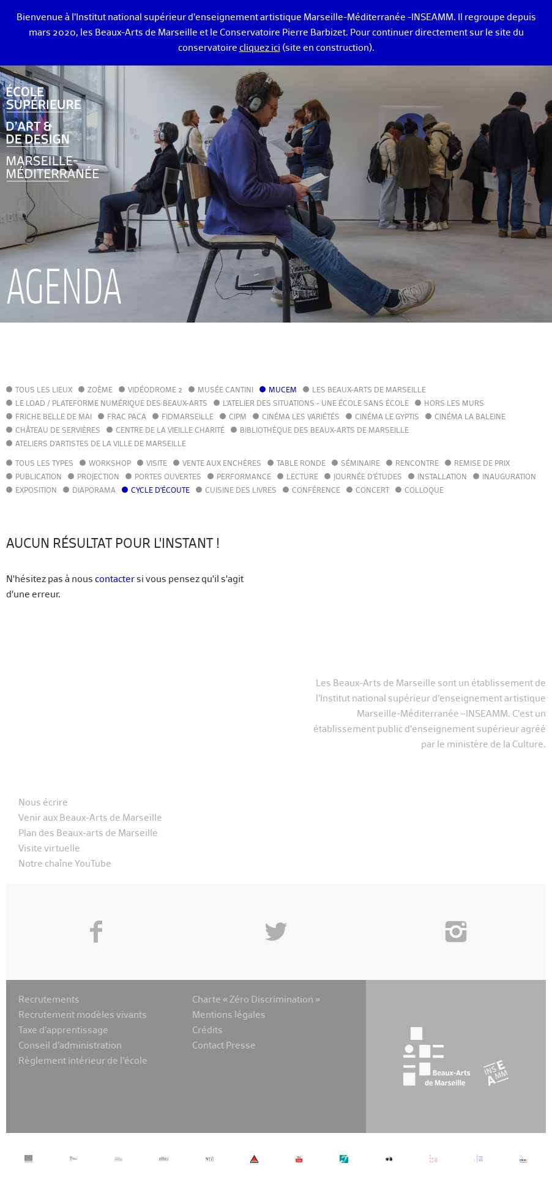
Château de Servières (57, 431)
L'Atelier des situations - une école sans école (316, 404)
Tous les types (44, 464)
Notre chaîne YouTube (64, 864)
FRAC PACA (126, 417)
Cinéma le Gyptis (387, 417)
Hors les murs (454, 404)
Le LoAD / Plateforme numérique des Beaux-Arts (111, 404)
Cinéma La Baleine (470, 417)
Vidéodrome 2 (155, 390)
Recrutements (49, 999)
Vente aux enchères (221, 464)
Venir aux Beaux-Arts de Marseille (90, 818)
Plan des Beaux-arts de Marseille (88, 833)
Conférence (316, 491)
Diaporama (94, 491)
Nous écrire (43, 802)
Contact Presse (224, 1045)
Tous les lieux (43, 390)
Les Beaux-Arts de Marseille (369, 390)
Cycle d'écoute (160, 491)
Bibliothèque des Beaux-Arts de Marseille (324, 431)
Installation (442, 477)
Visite (156, 464)
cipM (238, 417)
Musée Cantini (225, 390)
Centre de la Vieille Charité (170, 431)
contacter (115, 579)
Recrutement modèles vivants (82, 1015)
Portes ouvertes (168, 477)
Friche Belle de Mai (53, 417)
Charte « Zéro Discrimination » (256, 999)
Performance (244, 477)
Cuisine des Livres (241, 491)
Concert (372, 491)
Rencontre (417, 464)
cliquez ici (259, 48)
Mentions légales (229, 1015)
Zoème (100, 390)
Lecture (302, 477)
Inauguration (509, 477)
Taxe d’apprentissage (63, 1030)
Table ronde (301, 464)
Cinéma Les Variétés (301, 417)
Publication (38, 477)
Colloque (424, 491)
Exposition (36, 491)
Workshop (110, 464)
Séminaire (360, 464)
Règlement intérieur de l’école (82, 1061)
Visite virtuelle (49, 848)
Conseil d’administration (70, 1045)
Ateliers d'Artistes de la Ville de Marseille (100, 444)
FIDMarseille (188, 417)
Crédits (207, 1030)
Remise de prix (482, 464)
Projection (98, 477)
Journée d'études (368, 477)
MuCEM (283, 390)
